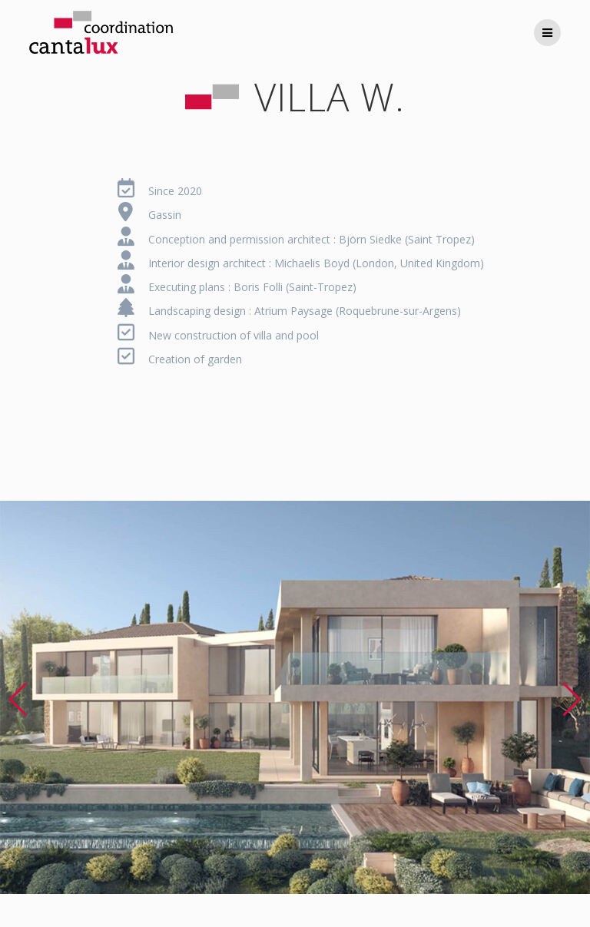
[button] (18, 700)
